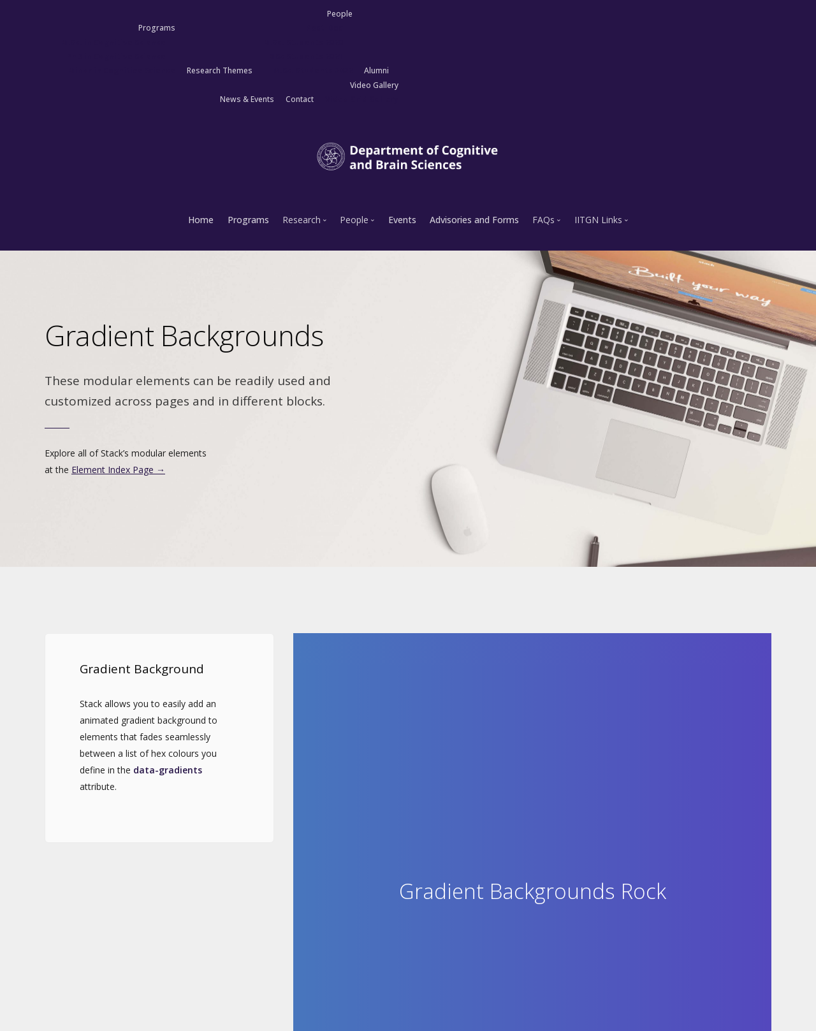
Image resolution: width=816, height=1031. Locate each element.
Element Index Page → (118, 470)
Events (402, 220)
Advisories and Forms (474, 220)
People (340, 13)
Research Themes (219, 70)
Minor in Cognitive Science (121, 70)
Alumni (376, 70)
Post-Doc (324, 27)
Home (201, 220)
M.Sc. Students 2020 (303, 42)
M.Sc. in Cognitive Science (113, 42)
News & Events (247, 99)
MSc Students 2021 (305, 56)
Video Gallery (374, 85)
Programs (156, 27)
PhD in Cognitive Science (116, 56)
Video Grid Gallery (361, 99)
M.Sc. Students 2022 (313, 70)
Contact (300, 99)
